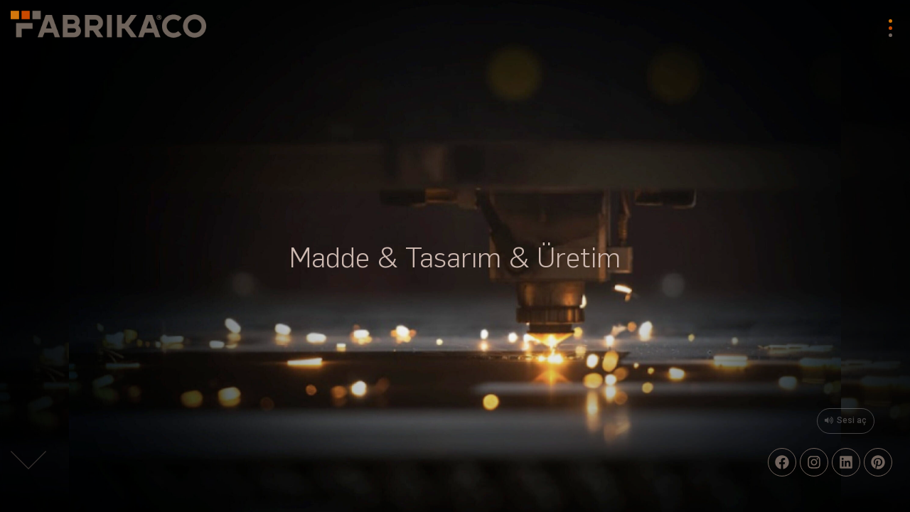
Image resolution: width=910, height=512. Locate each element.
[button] (28, 462)
